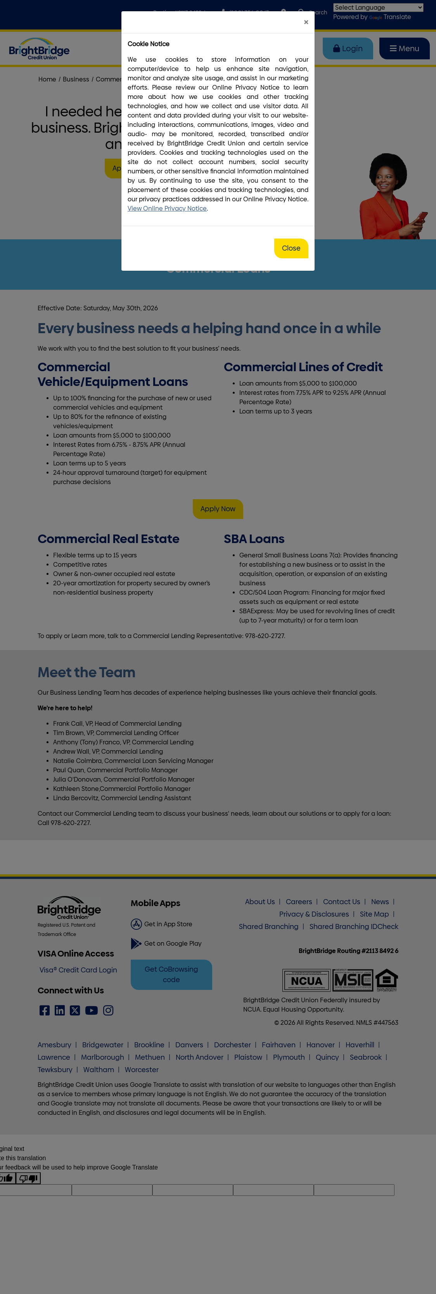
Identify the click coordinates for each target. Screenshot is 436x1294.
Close (291, 248)
